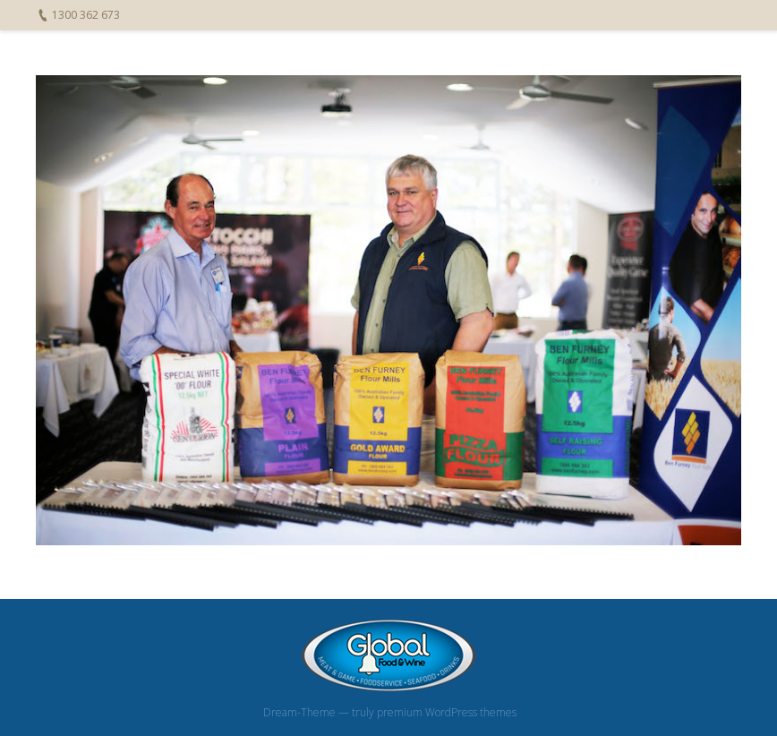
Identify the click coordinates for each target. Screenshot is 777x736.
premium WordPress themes (447, 712)
